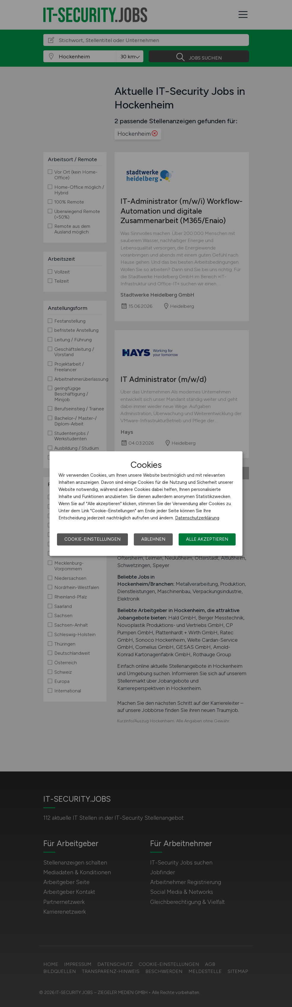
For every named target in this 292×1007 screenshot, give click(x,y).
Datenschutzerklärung (197, 518)
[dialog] (146, 503)
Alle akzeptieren (207, 539)
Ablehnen (153, 539)
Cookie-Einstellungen (92, 539)
